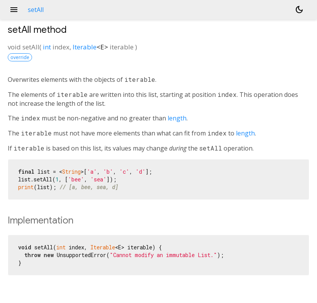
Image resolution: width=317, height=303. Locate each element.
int (47, 46)
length (177, 118)
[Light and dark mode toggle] (299, 9)
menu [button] (14, 9)
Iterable (85, 46)
